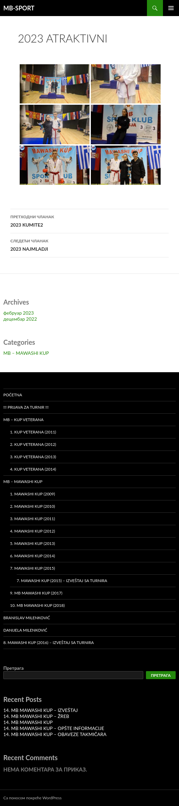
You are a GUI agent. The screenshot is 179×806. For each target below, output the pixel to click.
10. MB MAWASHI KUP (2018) (37, 605)
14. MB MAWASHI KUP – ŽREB (36, 716)
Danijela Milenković (25, 630)
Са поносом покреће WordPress (32, 797)
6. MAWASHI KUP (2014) (32, 555)
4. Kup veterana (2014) (33, 469)
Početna (12, 394)
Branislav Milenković (26, 617)
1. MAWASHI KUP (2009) (32, 493)
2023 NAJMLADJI (89, 244)
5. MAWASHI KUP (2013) (32, 543)
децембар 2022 (20, 319)
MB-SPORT (18, 8)
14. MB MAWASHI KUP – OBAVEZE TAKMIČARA (55, 734)
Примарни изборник (171, 8)
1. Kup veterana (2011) (33, 431)
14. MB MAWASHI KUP (28, 722)
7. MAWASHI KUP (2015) (32, 568)
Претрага (13, 668)
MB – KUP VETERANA (23, 419)
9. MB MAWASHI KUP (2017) (36, 592)
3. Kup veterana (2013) (33, 456)
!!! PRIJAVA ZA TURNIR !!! (25, 407)
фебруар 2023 (18, 313)
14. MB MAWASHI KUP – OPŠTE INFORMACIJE (53, 728)
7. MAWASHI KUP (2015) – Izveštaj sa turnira (62, 580)
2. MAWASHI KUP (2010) (32, 506)
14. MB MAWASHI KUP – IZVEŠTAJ (40, 710)
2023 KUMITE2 (89, 220)
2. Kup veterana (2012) (33, 444)
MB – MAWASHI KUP (26, 353)
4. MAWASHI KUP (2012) (32, 531)
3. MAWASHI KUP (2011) (32, 518)
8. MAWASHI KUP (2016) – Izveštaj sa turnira (48, 642)
